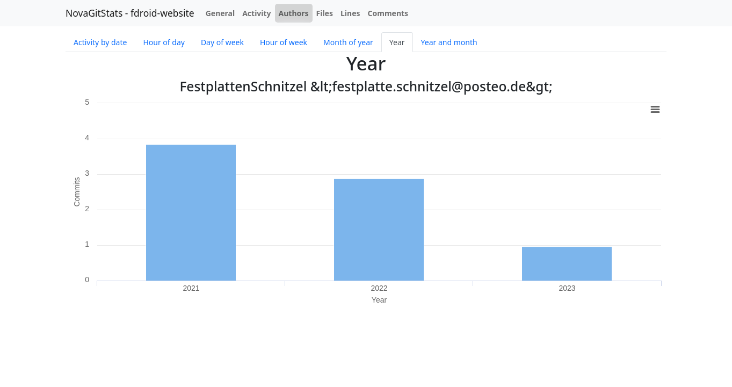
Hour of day (163, 42)
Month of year (348, 42)
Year (397, 42)
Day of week (222, 42)
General (220, 13)
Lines (350, 13)
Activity (256, 13)
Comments (388, 13)
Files (324, 13)
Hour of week (283, 42)
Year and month (449, 42)
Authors (294, 13)
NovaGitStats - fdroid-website (130, 12)
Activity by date (100, 42)
